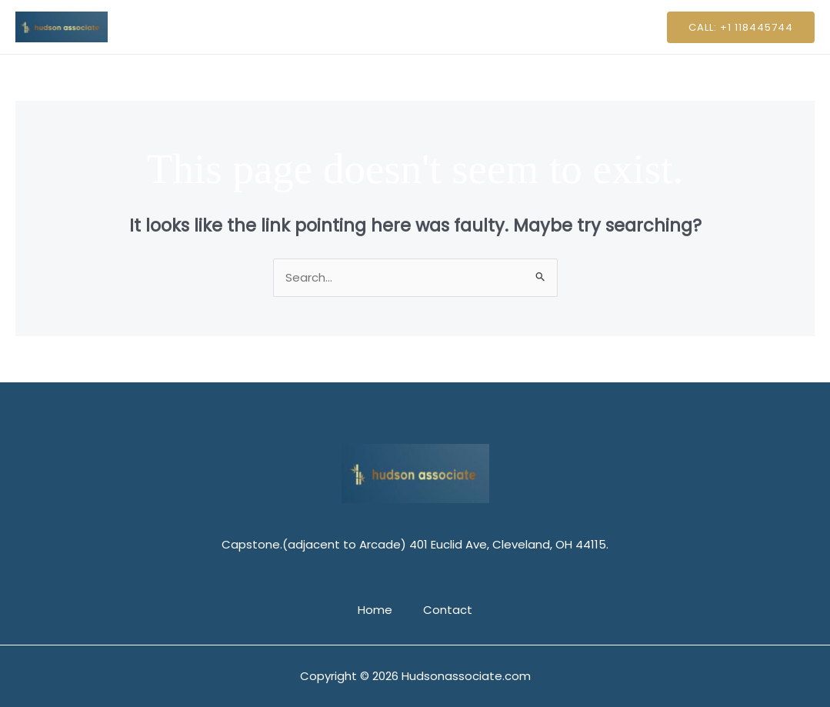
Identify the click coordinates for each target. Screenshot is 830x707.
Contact (443, 26)
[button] (741, 27)
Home (379, 26)
